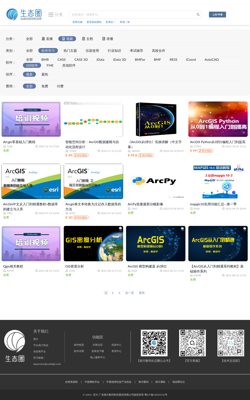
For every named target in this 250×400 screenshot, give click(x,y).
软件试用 (79, 351)
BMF (157, 59)
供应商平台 (39, 351)
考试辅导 (136, 50)
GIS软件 (32, 65)
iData (100, 59)
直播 (47, 38)
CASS (62, 59)
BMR (45, 59)
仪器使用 (92, 50)
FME (50, 65)
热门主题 (70, 50)
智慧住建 (77, 22)
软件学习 (48, 50)
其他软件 (69, 65)
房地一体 (125, 22)
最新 (29, 74)
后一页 (129, 293)
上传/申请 (217, 14)
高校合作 (158, 50)
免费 (44, 86)
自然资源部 (71, 381)
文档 (87, 38)
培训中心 (116, 344)
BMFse (140, 59)
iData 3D (119, 59)
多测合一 (111, 22)
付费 (60, 86)
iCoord (191, 59)
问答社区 (98, 344)
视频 (67, 38)
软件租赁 (79, 344)
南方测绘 (160, 381)
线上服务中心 (97, 357)
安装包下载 (97, 351)
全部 (29, 39)
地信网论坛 (178, 381)
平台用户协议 (40, 345)
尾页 (142, 293)
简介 (35, 339)
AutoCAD (212, 59)
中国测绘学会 (92, 381)
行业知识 (114, 50)
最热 (44, 74)
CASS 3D (81, 59)
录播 (107, 38)
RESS (174, 59)
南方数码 (144, 381)
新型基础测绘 (94, 22)
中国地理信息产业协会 (118, 381)
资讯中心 (116, 351)
